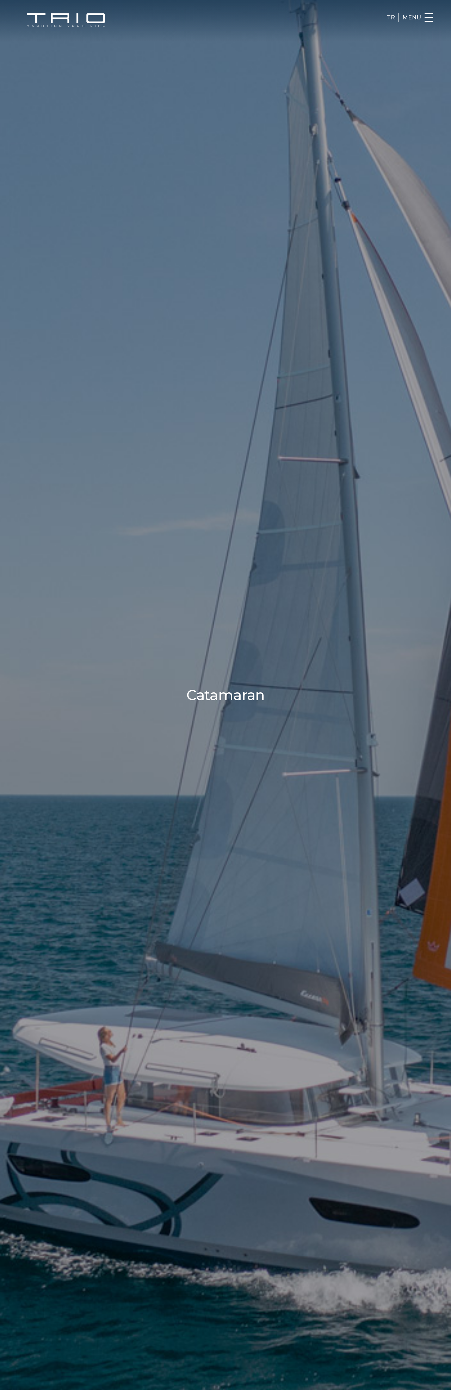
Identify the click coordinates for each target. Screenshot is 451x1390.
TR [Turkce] (391, 17)
